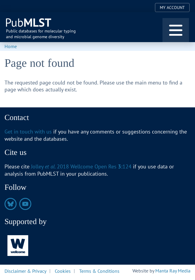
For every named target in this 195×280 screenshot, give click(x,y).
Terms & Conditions (99, 271)
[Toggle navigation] (175, 30)
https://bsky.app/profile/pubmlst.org (11, 204)
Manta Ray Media (172, 271)
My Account (172, 7)
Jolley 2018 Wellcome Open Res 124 (81, 166)
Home (11, 46)
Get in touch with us (28, 131)
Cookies (63, 271)
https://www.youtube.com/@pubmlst (25, 204)
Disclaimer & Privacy (25, 271)
